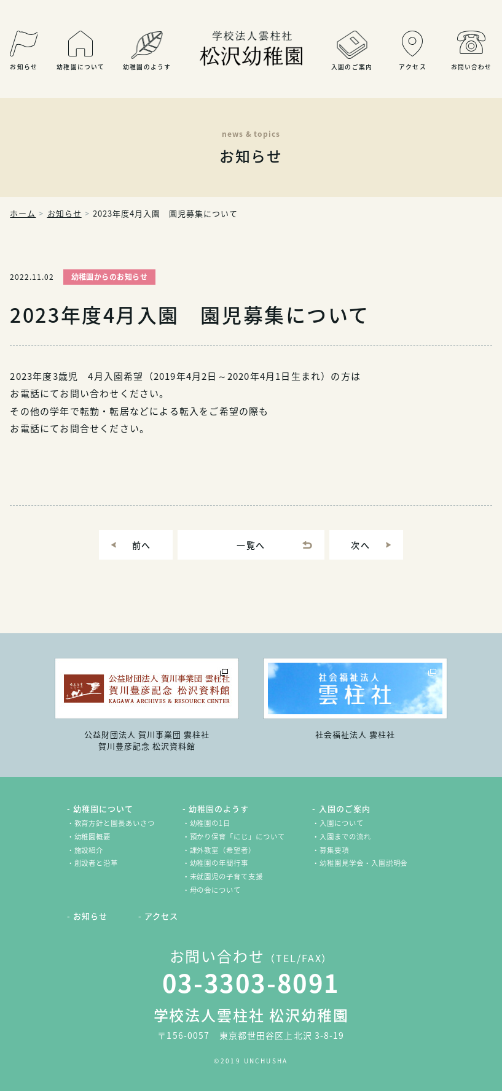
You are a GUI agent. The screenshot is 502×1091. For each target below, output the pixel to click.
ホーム (23, 213)
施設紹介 (89, 850)
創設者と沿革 (96, 863)
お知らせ (64, 213)
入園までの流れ (345, 836)
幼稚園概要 (92, 836)
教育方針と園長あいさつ (114, 823)
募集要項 (334, 850)
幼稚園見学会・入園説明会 (363, 863)
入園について (342, 823)
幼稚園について (103, 808)
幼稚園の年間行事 (219, 863)
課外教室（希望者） (223, 850)
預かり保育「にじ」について (237, 836)
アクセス (161, 916)
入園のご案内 (345, 808)
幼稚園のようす (219, 808)
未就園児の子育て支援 (226, 876)
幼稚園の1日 (210, 823)
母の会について (215, 890)
